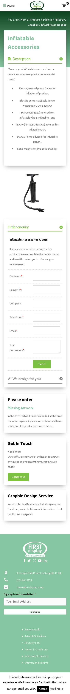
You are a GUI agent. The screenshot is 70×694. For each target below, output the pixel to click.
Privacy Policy (32, 642)
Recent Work (32, 629)
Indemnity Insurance (36, 656)
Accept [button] (43, 688)
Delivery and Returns (36, 662)
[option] (35, 192)
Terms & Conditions (36, 649)
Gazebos (33, 24)
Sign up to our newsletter (19, 594)
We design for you (24, 378)
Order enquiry (18, 227)
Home (24, 19)
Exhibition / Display (54, 19)
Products (35, 19)
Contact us (18, 477)
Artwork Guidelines (35, 636)
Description (19, 58)
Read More (56, 688)
